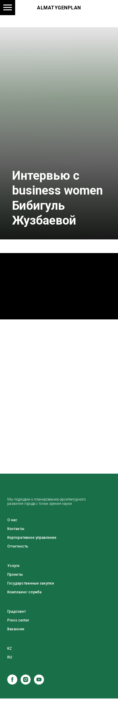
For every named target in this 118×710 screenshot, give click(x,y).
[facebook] (12, 682)
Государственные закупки (30, 583)
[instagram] (26, 682)
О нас (12, 520)
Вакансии (15, 629)
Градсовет (16, 611)
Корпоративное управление (31, 537)
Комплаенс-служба (24, 592)
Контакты (15, 529)
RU (9, 657)
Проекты (15, 574)
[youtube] (39, 682)
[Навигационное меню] (7, 8)
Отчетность (17, 546)
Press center (18, 620)
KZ (9, 648)
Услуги (13, 566)
